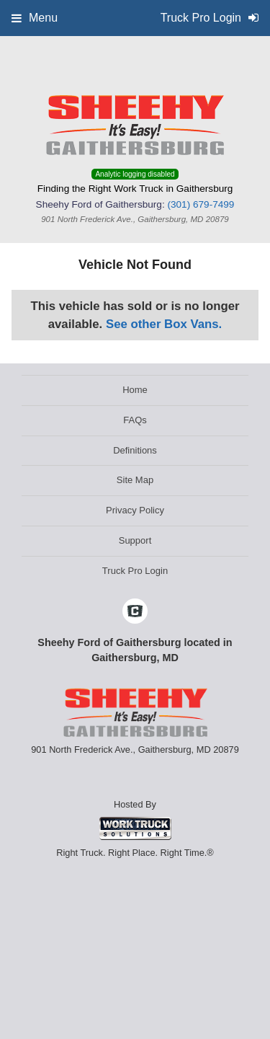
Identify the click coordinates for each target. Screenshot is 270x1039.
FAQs (135, 420)
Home (135, 389)
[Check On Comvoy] (135, 612)
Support (135, 540)
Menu (35, 18)
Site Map (135, 479)
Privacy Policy (135, 510)
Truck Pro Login (135, 570)
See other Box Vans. (164, 324)
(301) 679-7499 (200, 204)
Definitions (135, 450)
